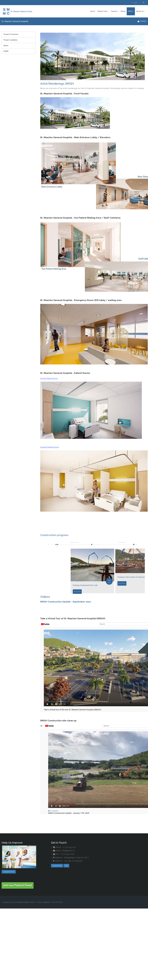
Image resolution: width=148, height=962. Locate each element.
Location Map (57, 866)
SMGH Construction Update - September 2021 (65, 601)
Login (135, 2)
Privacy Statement (43, 902)
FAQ (66, 866)
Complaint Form (8, 872)
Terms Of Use (57, 902)
